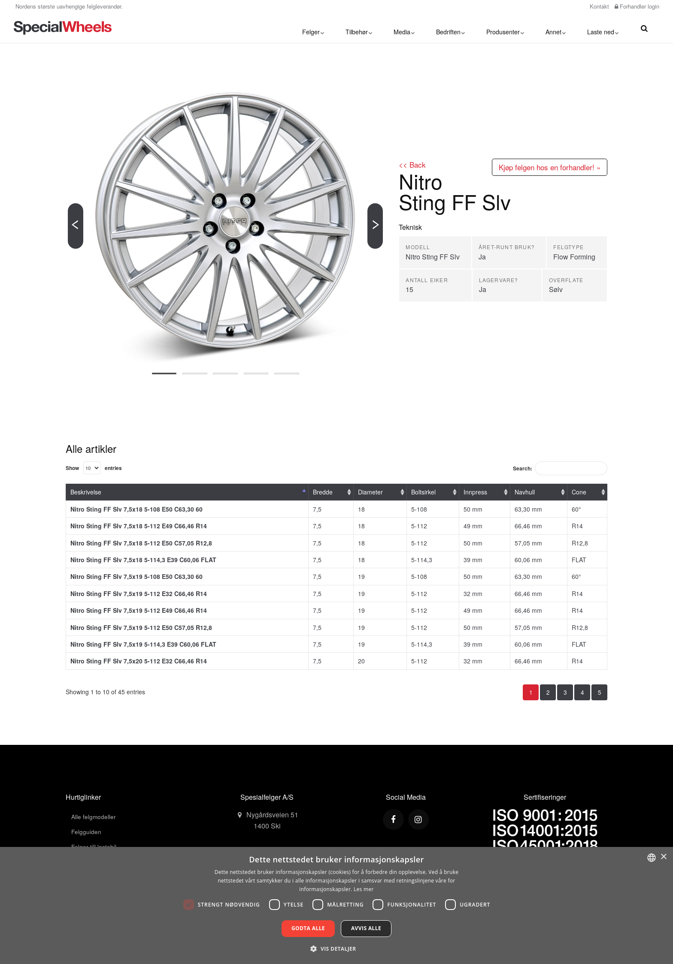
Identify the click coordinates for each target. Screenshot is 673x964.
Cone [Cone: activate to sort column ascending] (579, 492)
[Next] (375, 226)
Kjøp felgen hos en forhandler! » (545, 167)
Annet (556, 28)
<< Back (413, 164)
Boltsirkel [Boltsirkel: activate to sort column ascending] (423, 492)
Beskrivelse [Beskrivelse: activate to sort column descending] (85, 492)
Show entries (94, 467)
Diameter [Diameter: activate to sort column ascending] (370, 492)
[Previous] (75, 226)
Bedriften (450, 28)
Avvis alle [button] (366, 928)
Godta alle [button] (308, 928)
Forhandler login (637, 6)
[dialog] (336, 905)
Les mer (364, 889)
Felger (313, 28)
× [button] (663, 857)
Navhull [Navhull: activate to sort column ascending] (525, 492)
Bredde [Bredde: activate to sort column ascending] (323, 492)
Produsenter (505, 28)
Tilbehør (359, 28)
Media (404, 28)
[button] (336, 948)
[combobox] (651, 857)
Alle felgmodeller (93, 817)
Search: (558, 468)
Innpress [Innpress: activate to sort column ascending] (475, 492)
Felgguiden (86, 832)
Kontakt (598, 6)
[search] (644, 28)
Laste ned (602, 28)
